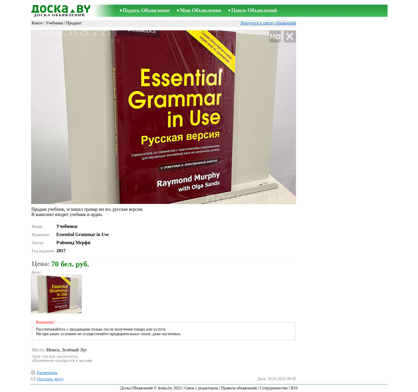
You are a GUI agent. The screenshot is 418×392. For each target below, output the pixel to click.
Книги (37, 23)
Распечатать (47, 373)
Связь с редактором (201, 388)
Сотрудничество (274, 388)
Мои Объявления (200, 10)
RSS (294, 388)
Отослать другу (50, 379)
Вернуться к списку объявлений (268, 23)
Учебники (54, 23)
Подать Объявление (146, 10)
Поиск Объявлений (254, 10)
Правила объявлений (239, 388)
